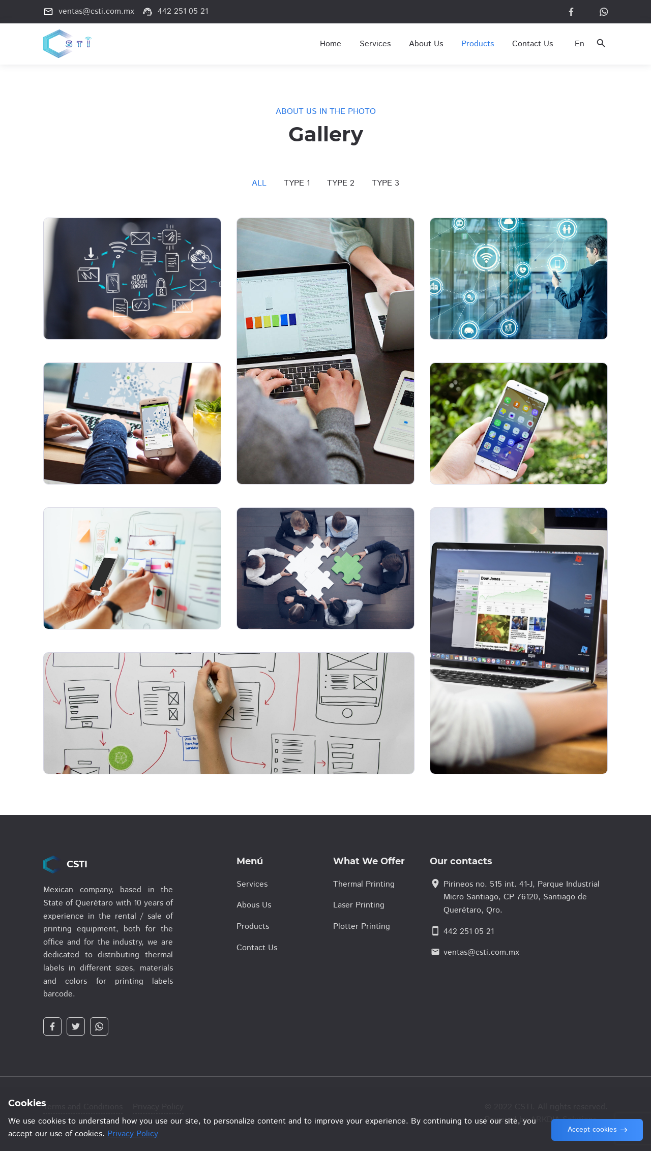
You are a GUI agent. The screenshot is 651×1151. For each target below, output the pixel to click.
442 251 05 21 (468, 931)
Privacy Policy (132, 1134)
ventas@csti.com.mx (481, 952)
